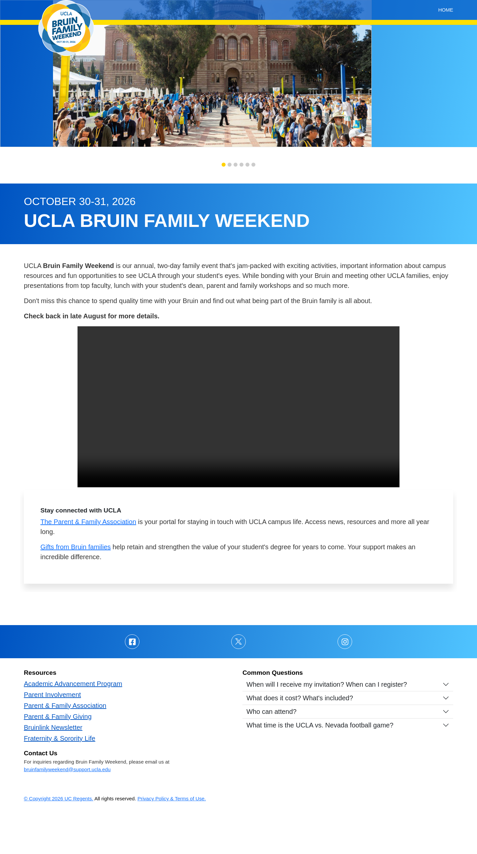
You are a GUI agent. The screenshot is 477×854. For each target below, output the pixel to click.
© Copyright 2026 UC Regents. (58, 840)
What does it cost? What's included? (299, 739)
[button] (224, 206)
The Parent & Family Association (88, 563)
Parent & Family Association (65, 747)
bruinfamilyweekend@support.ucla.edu (67, 811)
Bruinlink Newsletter (53, 769)
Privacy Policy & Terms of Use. (171, 840)
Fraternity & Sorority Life (59, 779)
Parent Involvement (52, 736)
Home (445, 10)
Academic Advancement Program (73, 725)
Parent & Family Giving (58, 758)
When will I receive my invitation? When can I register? (326, 725)
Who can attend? (271, 753)
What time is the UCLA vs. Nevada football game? (320, 766)
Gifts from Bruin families (75, 588)
